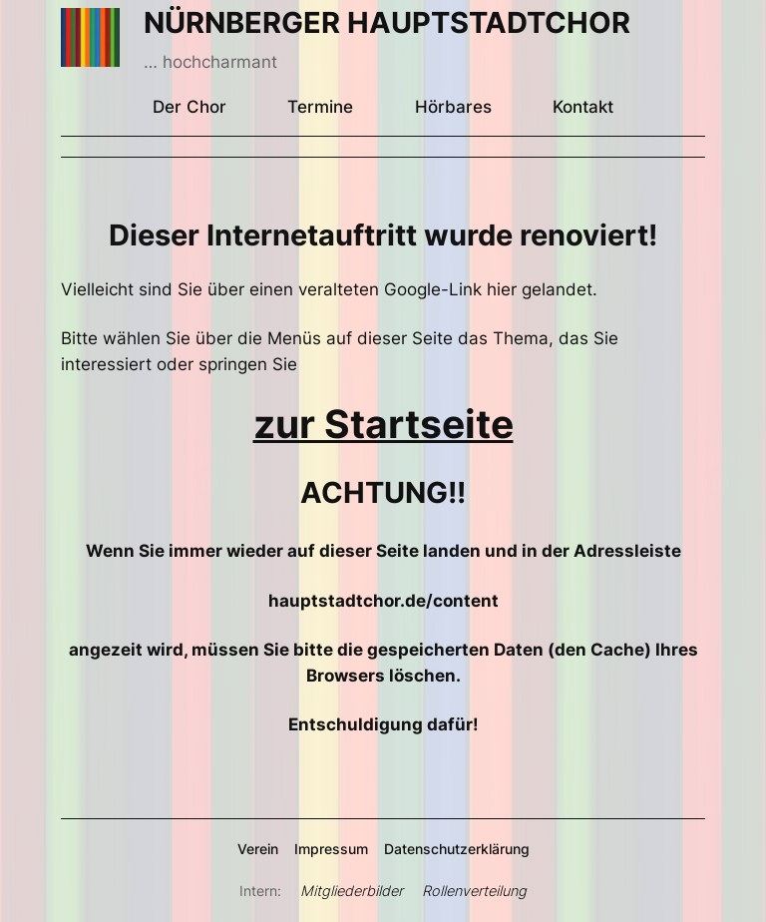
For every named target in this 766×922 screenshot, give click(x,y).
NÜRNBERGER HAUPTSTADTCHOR (387, 22)
